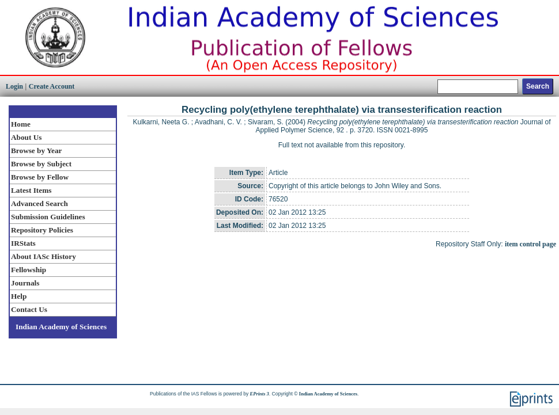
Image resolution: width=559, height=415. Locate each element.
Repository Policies (42, 230)
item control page (530, 244)
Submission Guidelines (48, 216)
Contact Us (29, 309)
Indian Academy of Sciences (61, 326)
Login (14, 86)
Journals (25, 283)
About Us (26, 137)
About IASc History (43, 256)
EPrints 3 (259, 394)
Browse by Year (36, 150)
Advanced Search (39, 203)
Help (19, 296)
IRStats (23, 243)
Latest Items (31, 190)
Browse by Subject (41, 163)
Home (21, 124)
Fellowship (28, 269)
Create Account (51, 86)
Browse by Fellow (40, 177)
